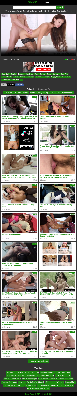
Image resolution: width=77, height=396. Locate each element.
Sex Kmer (53, 379)
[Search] (34, 7)
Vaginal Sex (66, 77)
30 (73, 59)
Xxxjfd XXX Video (47, 375)
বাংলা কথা (21, 382)
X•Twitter (11, 84)
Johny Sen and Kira (63, 372)
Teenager (46, 77)
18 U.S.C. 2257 (47, 394)
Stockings (30, 77)
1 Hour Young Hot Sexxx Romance (16, 93)
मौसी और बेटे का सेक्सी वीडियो (54, 382)
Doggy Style (55, 77)
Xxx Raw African (43, 385)
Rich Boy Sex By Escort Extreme (61, 93)
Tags (32, 394)
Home (27, 394)
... (21, 80)
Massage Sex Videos (9, 382)
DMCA (37, 394)
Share (4, 84)
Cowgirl (42, 74)
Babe (49, 74)
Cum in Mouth (7, 77)
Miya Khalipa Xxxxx (47, 372)
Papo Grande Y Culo (62, 375)
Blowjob (14, 74)
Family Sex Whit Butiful (35, 382)
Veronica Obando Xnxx (12, 379)
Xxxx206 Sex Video (32, 372)
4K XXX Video (31, 385)
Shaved (38, 77)
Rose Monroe (43, 379)
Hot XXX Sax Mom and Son (14, 385)
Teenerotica (6, 80)
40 (67, 59)
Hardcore (29, 74)
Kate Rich (5, 74)
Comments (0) (43, 89)
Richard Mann (70, 382)
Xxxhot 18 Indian (57, 385)
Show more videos (38, 361)
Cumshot (56, 74)
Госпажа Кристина (32, 375)
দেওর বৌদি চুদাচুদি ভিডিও (15, 375)
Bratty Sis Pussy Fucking (39, 93)
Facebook (19, 84)
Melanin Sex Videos (66, 379)
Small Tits (64, 74)
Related (30, 89)
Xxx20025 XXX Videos (15, 372)
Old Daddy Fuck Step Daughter (38, 388)
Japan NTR (69, 385)
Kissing (22, 77)
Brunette (21, 74)
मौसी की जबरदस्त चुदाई (29, 379)
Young (16, 77)
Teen (36, 74)
